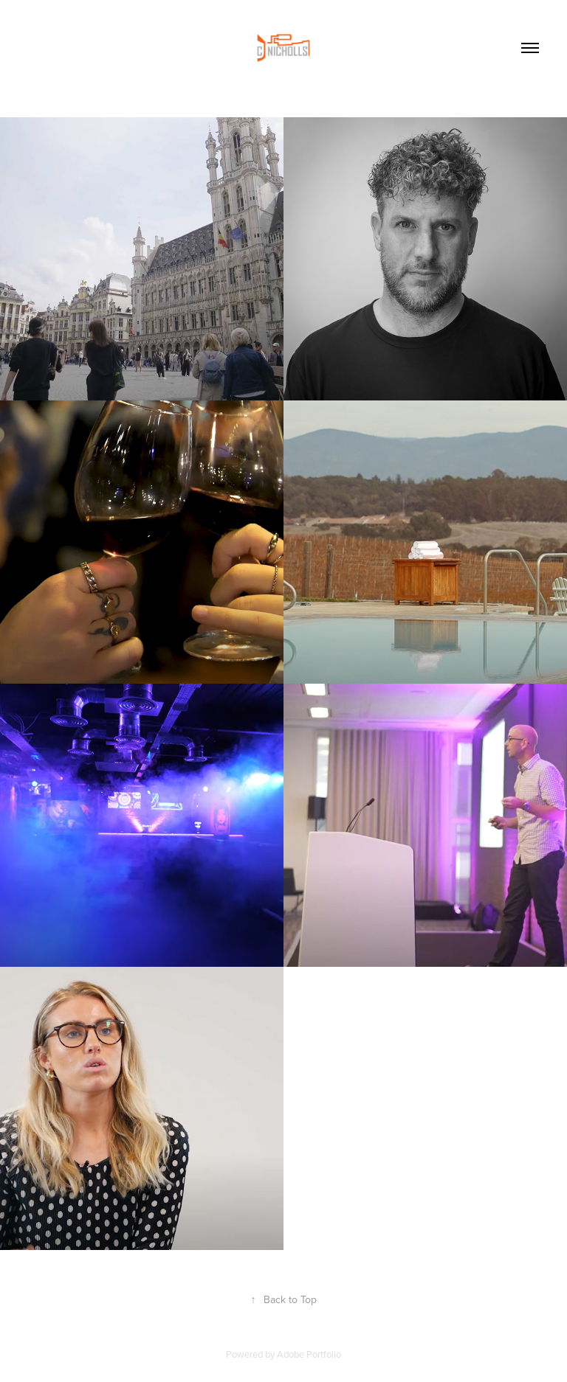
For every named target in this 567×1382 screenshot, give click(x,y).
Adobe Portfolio (309, 1354)
